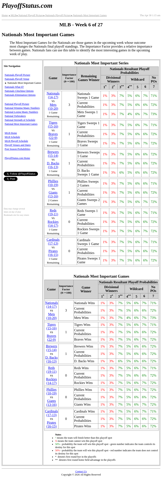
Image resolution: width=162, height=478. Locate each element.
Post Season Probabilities (17, 149)
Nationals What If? (14, 86)
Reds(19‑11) (53, 212)
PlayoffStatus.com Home (17, 158)
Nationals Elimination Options (20, 94)
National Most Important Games (21, 123)
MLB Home (11, 133)
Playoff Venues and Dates (18, 145)
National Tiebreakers (15, 116)
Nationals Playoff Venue (17, 78)
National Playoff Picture (29, 15)
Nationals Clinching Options (19, 90)
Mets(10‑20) (53, 106)
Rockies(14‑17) (53, 223)
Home (5, 15)
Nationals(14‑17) (53, 95)
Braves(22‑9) (53, 136)
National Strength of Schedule (20, 120)
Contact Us (81, 471)
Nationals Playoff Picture (57, 15)
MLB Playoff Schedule (16, 141)
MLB (12, 15)
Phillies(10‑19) (53, 183)
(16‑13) (53, 165)
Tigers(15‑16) (53, 124)
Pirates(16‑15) (53, 253)
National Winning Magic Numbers (22, 108)
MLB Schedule (12, 137)
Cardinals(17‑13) (53, 241)
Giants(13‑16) (53, 194)
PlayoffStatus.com (27, 5)
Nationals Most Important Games (89, 15)
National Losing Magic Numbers (21, 112)
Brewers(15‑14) (53, 153)
